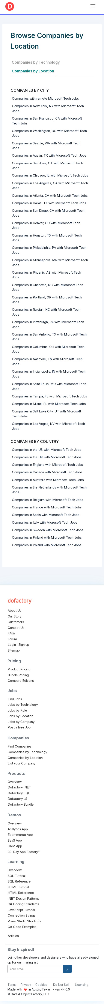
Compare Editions (21, 681)
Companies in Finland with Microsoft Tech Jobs (47, 537)
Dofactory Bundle (21, 804)
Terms (12, 984)
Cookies (41, 984)
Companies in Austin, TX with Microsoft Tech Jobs (49, 155)
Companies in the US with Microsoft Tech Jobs (46, 450)
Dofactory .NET (19, 787)
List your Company (21, 763)
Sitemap (14, 650)
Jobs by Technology (23, 705)
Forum (12, 639)
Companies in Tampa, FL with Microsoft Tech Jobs (49, 396)
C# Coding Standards (23, 904)
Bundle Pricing (18, 675)
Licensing (81, 984)
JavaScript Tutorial (21, 910)
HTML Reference (21, 893)
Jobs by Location (20, 716)
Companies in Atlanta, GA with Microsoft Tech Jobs (50, 195)
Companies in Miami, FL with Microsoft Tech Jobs (49, 404)
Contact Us (16, 628)
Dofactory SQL (19, 793)
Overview (15, 782)
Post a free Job (19, 727)
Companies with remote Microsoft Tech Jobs (45, 98)
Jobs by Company (21, 722)
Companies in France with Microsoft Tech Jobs (47, 507)
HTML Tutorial (18, 887)
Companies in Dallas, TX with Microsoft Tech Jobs (49, 203)
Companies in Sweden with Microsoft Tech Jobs (47, 530)
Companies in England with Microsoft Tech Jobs (47, 465)
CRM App (15, 846)
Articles (13, 936)
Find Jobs (15, 699)
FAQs (11, 633)
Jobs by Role (17, 710)
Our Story (14, 616)
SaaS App (15, 840)
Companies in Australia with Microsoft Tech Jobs (48, 480)
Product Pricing (19, 669)
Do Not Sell (61, 984)
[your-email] (35, 969)
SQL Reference (19, 881)
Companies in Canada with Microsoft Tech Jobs (47, 472)
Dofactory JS (17, 799)
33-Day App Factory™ (24, 852)
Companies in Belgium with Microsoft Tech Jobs (47, 500)
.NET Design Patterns (23, 898)
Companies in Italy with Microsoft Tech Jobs (44, 522)
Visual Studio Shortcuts (24, 921)
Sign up (23, 645)
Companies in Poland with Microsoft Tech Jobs (46, 545)
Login (12, 645)
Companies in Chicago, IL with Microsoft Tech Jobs (50, 175)
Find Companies (20, 746)
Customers (16, 622)
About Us (14, 610)
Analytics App (18, 829)
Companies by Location (33, 71)
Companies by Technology (36, 62)
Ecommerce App (20, 835)
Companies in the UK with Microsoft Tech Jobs (46, 457)
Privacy (26, 984)
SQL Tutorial (17, 876)
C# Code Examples (22, 927)
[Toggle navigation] (93, 5)
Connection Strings (22, 915)
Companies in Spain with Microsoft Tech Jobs (45, 515)
